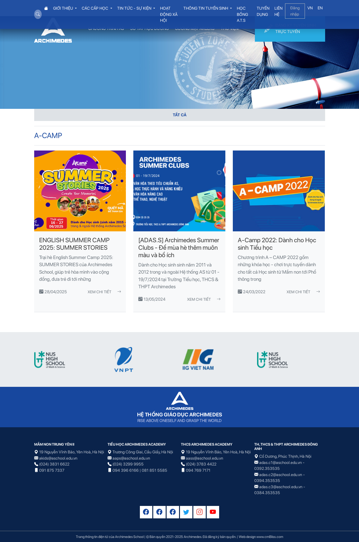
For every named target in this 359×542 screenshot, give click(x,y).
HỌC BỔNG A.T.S (242, 14)
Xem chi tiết (104, 292)
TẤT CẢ (179, 115)
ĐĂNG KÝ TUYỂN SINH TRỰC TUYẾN (290, 28)
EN (320, 8)
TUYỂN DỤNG (263, 11)
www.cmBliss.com (269, 537)
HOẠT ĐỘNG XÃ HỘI (168, 14)
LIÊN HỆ (278, 11)
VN (310, 8)
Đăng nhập (295, 11)
